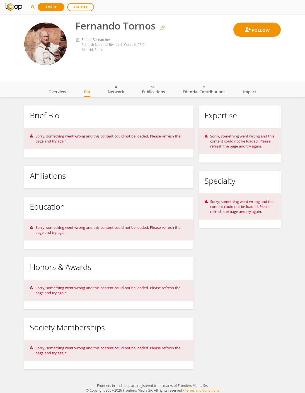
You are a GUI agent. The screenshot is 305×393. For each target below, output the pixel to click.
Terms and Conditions (202, 390)
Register (81, 7)
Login (51, 7)
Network (116, 89)
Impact (249, 91)
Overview (57, 91)
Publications (153, 89)
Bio (87, 91)
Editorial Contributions (204, 89)
